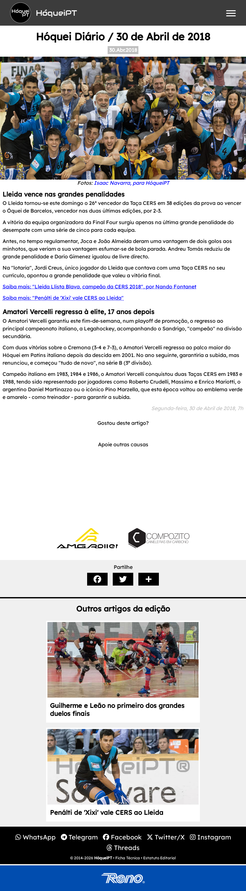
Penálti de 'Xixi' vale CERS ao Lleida (106, 812)
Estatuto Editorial (159, 857)
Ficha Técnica (127, 857)
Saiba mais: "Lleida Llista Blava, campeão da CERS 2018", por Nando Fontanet (99, 286)
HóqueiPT (103, 857)
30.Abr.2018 (123, 50)
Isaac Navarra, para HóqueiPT (131, 183)
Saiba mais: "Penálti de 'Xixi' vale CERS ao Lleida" (63, 298)
